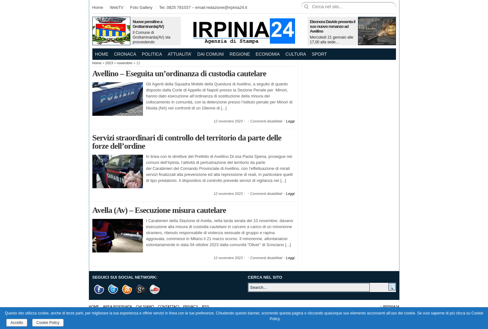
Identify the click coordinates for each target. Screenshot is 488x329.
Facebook (99, 289)
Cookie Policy (47, 322)
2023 (109, 63)
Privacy (190, 306)
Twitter (113, 289)
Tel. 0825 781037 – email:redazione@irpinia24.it (203, 7)
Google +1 (141, 289)
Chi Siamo (145, 306)
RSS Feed (127, 289)
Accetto (16, 322)
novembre (125, 63)
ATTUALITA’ (179, 54)
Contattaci (168, 306)
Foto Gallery (141, 7)
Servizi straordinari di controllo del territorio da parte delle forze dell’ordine (186, 142)
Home (97, 7)
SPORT (319, 54)
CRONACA (125, 54)
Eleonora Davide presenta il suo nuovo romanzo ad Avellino (332, 26)
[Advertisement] (348, 99)
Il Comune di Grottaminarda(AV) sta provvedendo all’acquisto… (151, 39)
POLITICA (152, 54)
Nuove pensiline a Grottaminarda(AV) (148, 24)
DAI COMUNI (210, 54)
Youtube (155, 289)
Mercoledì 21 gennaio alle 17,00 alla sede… (331, 39)
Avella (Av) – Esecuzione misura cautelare (159, 210)
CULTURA (296, 54)
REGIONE (240, 54)
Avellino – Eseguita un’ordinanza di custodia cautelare (179, 73)
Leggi (290, 121)
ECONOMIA (268, 54)
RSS (205, 306)
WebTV (116, 7)
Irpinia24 (389, 306)
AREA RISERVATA (117, 306)
